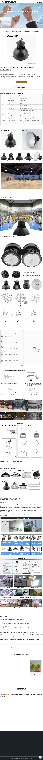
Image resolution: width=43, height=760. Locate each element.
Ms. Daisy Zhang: (5, 703)
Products (8, 31)
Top (40, 756)
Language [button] (39, 2)
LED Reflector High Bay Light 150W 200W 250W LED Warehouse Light (14, 647)
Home (3, 31)
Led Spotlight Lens (24, 639)
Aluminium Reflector (7, 639)
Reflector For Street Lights (16, 639)
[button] (32, 2)
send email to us (21, 81)
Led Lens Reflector (31, 639)
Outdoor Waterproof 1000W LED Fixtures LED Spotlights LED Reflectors (16, 645)
